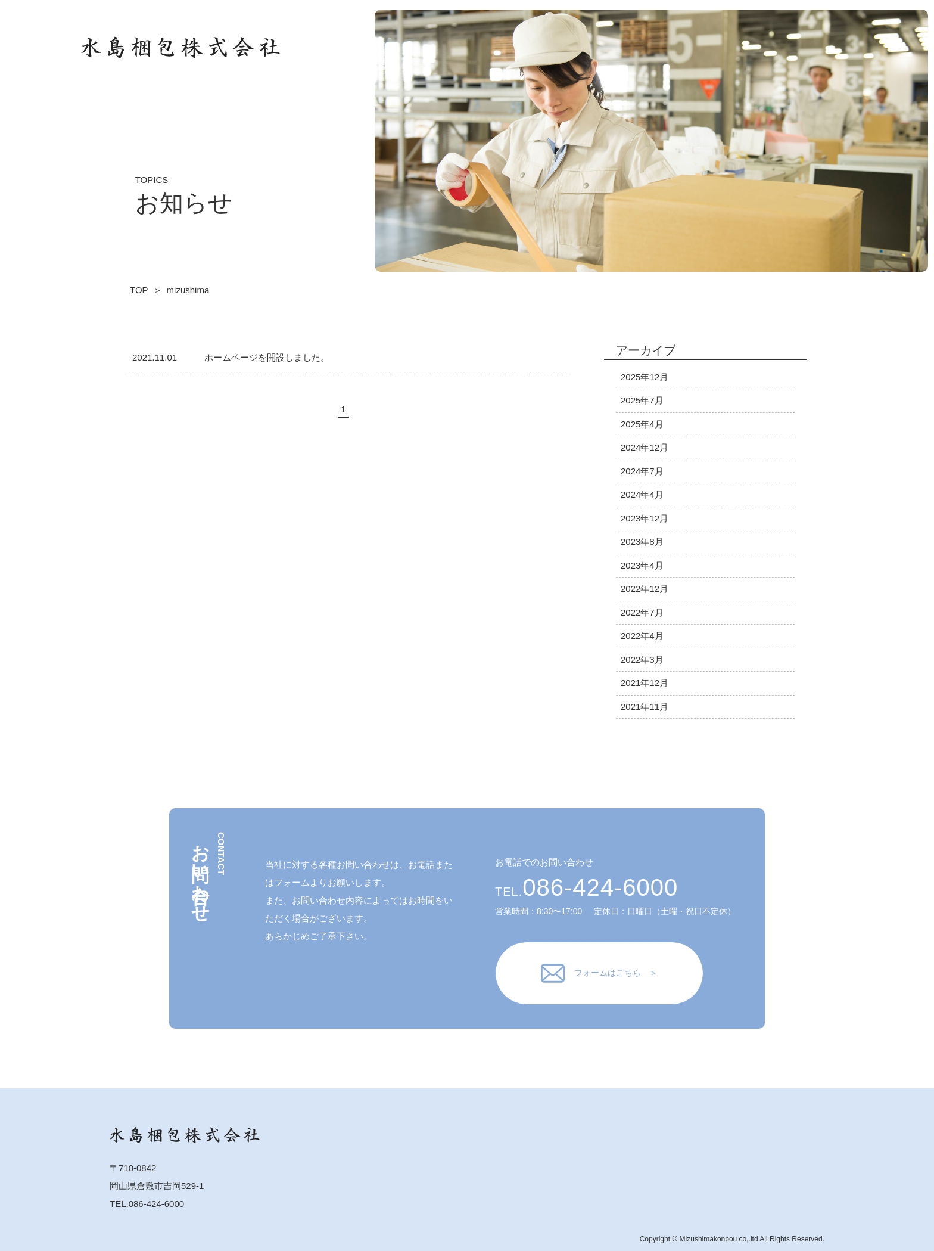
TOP (765, 53)
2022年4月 (642, 636)
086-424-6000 (600, 887)
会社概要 (799, 68)
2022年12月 (644, 588)
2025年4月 (642, 424)
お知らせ (835, 63)
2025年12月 (644, 377)
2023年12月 (644, 518)
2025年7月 (642, 400)
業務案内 (799, 43)
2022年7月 (642, 612)
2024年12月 (644, 447)
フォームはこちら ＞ (599, 973)
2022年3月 (642, 659)
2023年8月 (642, 541)
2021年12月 (644, 683)
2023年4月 (642, 565)
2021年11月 (644, 706)
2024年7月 (642, 471)
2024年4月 (642, 494)
